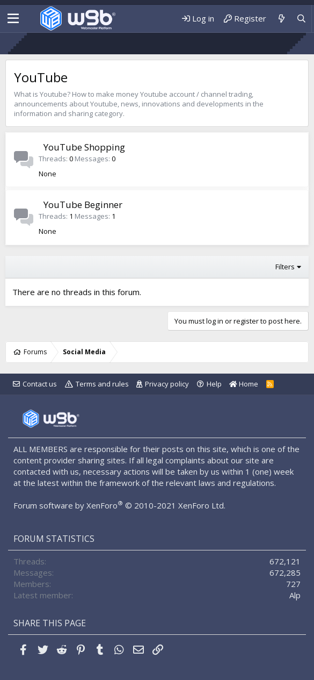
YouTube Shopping (84, 147)
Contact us (40, 384)
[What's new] (281, 18)
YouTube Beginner (82, 204)
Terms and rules (102, 384)
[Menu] (13, 19)
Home (243, 384)
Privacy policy (167, 384)
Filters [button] (285, 266)
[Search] (301, 18)
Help (214, 384)
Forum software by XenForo (119, 505)
